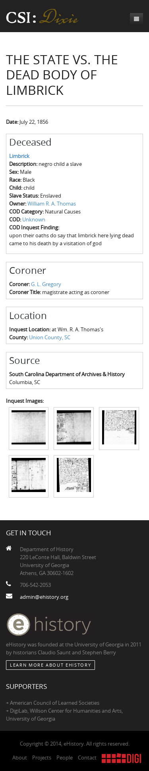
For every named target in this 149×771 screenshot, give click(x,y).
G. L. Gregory (46, 284)
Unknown (33, 219)
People (64, 757)
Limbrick (19, 156)
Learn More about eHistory (50, 665)
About (19, 757)
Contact (87, 757)
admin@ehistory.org (44, 596)
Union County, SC (49, 337)
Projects (41, 757)
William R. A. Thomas (51, 203)
